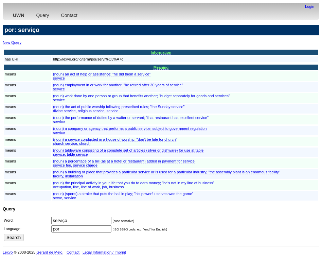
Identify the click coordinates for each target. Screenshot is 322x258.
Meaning (161, 67)
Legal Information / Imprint (104, 252)
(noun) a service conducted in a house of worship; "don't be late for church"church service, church (115, 141)
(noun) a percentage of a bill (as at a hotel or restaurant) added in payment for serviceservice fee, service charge (124, 163)
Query (42, 15)
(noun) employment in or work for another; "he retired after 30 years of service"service (118, 87)
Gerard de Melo (49, 252)
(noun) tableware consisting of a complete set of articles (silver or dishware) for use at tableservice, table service (128, 152)
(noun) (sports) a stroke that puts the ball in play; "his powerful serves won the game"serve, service (123, 196)
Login (309, 6)
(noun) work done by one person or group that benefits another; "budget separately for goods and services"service (141, 98)
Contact (69, 15)
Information (161, 52)
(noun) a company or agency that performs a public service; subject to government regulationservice (130, 130)
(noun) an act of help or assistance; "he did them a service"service (101, 76)
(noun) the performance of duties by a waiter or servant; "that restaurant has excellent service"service (131, 120)
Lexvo (8, 252)
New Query (12, 42)
